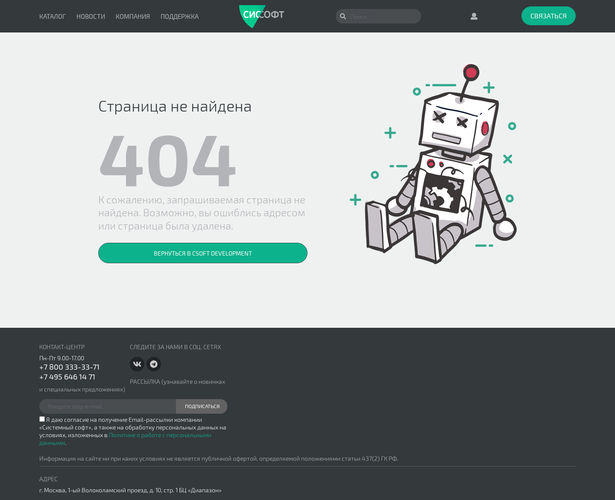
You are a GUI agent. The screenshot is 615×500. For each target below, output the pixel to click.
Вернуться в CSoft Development (203, 253)
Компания (133, 16)
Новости (90, 16)
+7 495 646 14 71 (67, 376)
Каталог (52, 16)
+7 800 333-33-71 (69, 366)
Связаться (548, 16)
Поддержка (180, 16)
